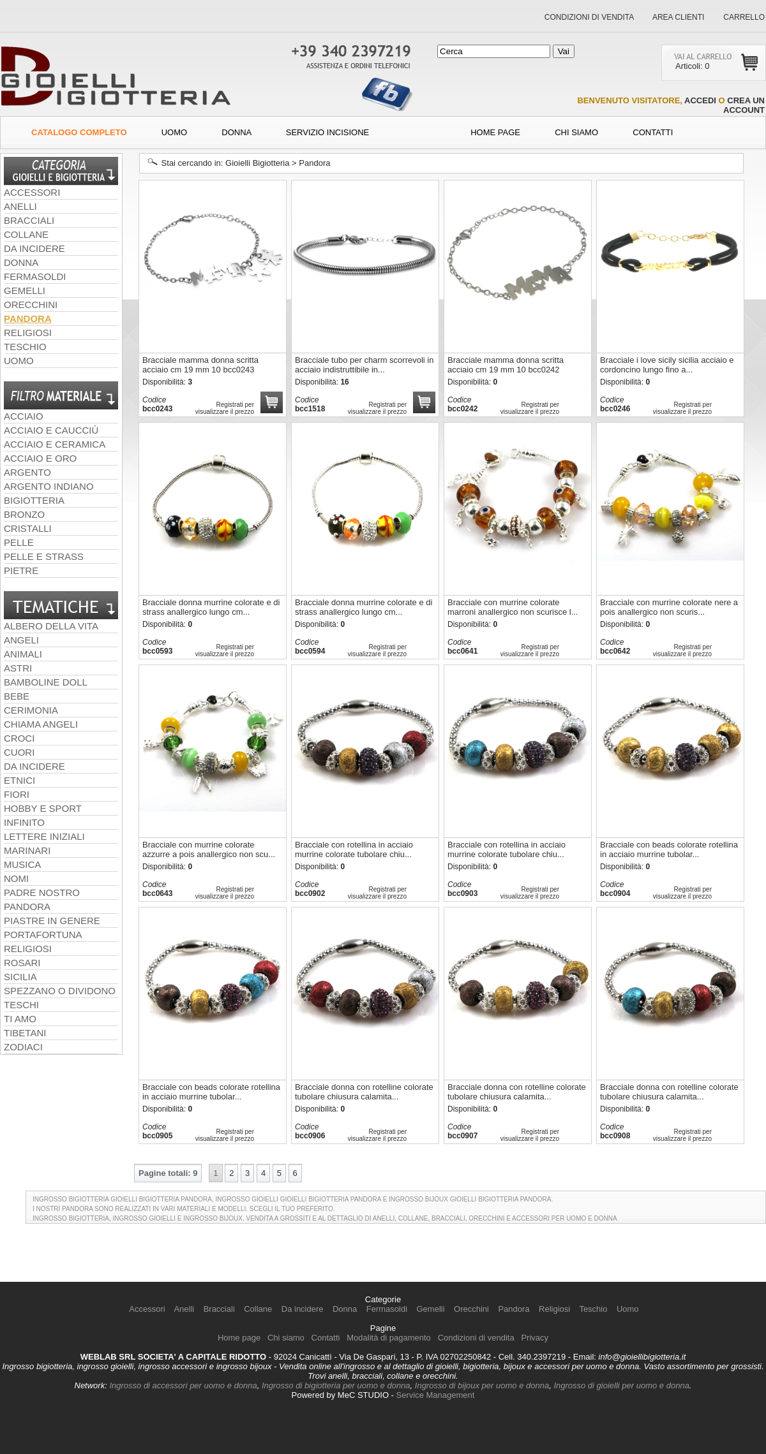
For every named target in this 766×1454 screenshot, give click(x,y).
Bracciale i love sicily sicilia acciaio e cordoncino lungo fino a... (667, 364)
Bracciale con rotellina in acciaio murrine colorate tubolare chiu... (354, 849)
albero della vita (51, 626)
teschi (21, 1004)
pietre (21, 570)
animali (23, 654)
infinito (24, 822)
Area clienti (677, 17)
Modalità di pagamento (389, 1337)
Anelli (20, 206)
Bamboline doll (45, 682)
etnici (19, 780)
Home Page (495, 132)
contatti (653, 132)
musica (22, 864)
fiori (16, 794)
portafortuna (43, 934)
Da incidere (34, 248)
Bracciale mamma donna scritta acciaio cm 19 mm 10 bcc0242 (505, 364)
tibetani (25, 1032)
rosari (22, 962)
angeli (21, 640)
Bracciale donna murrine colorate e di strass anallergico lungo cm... (211, 607)
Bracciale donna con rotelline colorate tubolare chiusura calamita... (364, 1091)
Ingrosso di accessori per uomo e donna (183, 1385)
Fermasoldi (35, 276)
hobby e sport (43, 808)
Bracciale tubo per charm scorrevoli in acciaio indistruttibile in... (364, 364)
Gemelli (24, 290)
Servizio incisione (328, 132)
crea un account (744, 105)
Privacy (534, 1337)
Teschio (25, 346)
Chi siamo (576, 132)
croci (19, 738)
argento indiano (49, 486)
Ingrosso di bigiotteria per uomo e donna (336, 1385)
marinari (27, 850)
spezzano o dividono (60, 990)
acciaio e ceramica (54, 444)
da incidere (34, 766)
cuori (19, 752)
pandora (27, 906)
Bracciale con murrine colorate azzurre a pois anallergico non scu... (208, 849)
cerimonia (31, 710)
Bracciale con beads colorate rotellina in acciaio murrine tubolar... (669, 849)
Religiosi (28, 332)
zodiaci (23, 1046)
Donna (236, 132)
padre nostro (42, 892)
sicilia (20, 976)
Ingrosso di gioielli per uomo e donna (621, 1385)
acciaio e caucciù (51, 430)
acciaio (23, 416)
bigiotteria (34, 500)
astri (18, 668)
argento (27, 472)
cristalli (28, 528)
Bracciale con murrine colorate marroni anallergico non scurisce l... (512, 607)
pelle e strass (44, 556)
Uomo (174, 132)
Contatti (326, 1337)
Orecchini (30, 304)
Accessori (32, 192)
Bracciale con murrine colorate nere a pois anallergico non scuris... (669, 607)
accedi (700, 100)
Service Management (435, 1395)
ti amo (20, 1018)
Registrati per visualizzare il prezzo (529, 408)
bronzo (24, 514)
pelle (19, 542)
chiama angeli (41, 724)
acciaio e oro (40, 458)
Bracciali (29, 220)
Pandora (28, 318)
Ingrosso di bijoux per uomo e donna (482, 1385)
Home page (239, 1337)
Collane (26, 234)
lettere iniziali (44, 836)
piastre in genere (52, 920)
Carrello (744, 17)
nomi (16, 878)
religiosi (28, 948)
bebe (16, 696)
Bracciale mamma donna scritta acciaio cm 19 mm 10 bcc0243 (200, 364)
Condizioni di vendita (589, 17)
